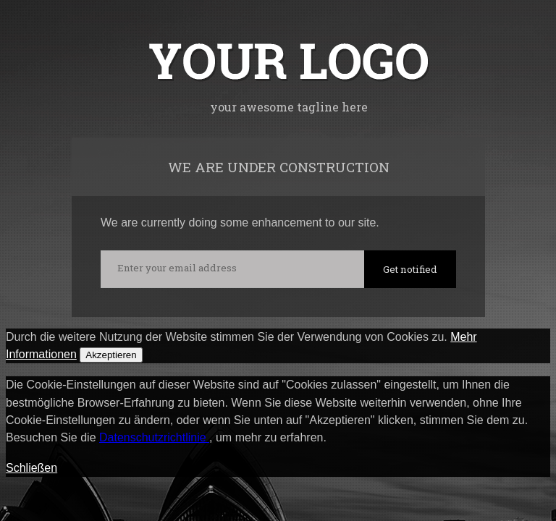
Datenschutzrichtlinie (154, 437)
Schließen (31, 468)
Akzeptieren (110, 355)
